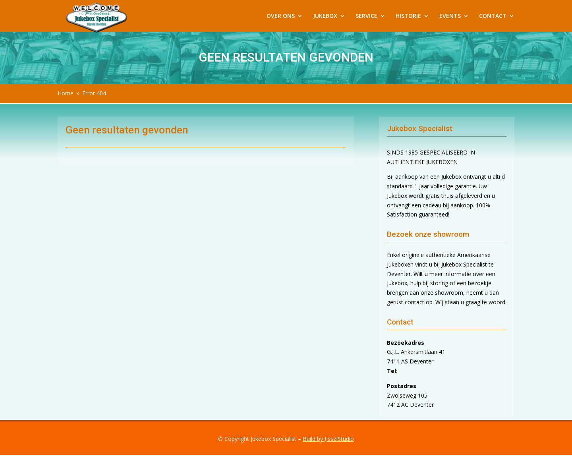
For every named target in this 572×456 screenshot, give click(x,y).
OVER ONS (281, 16)
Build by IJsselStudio (328, 438)
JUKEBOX (325, 16)
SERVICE (366, 16)
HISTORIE (408, 16)
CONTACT (492, 16)
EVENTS (450, 16)
